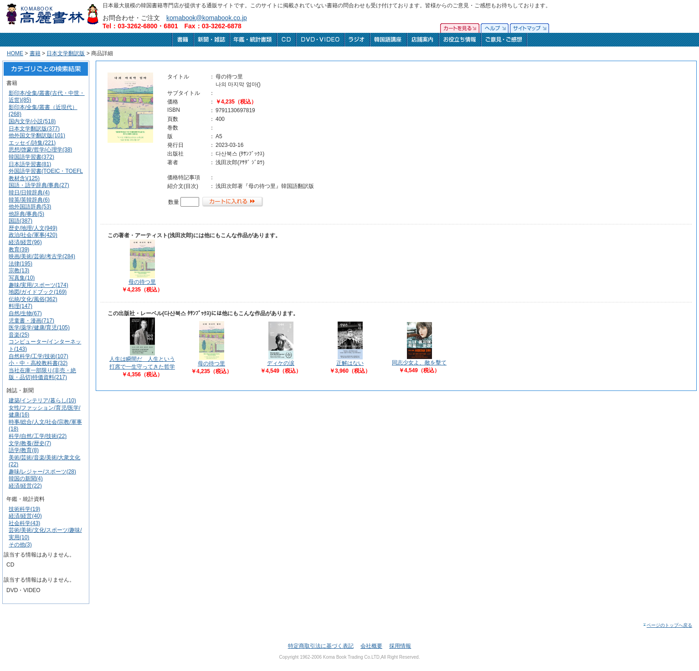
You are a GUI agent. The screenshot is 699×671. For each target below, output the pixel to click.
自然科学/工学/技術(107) (38, 356)
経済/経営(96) (25, 242)
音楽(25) (19, 335)
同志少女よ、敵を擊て (419, 362)
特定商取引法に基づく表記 (321, 646)
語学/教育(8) (24, 450)
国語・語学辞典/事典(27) (39, 185)
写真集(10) (22, 278)
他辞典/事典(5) (26, 214)
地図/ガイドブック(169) (38, 292)
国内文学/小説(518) (32, 121)
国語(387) (20, 221)
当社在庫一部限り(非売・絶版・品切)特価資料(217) (42, 374)
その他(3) (20, 544)
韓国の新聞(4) (26, 478)
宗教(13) (19, 270)
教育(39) (19, 249)
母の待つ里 (142, 282)
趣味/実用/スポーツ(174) (38, 285)
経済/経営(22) (25, 486)
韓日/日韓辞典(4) (29, 192)
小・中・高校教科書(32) (38, 363)
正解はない (350, 363)
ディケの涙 (280, 363)
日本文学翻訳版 (65, 53)
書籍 (35, 53)
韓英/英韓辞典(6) (29, 200)
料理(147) (20, 306)
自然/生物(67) (25, 313)
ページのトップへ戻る (667, 625)
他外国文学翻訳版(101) (37, 135)
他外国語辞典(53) (30, 206)
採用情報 (400, 646)
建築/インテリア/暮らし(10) (42, 400)
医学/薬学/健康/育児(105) (39, 327)
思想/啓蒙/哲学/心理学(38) (40, 149)
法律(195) (20, 263)
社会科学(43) (24, 523)
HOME (15, 53)
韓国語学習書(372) (31, 157)
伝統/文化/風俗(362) (33, 299)
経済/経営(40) (25, 516)
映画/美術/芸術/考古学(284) (42, 256)
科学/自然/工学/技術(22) (38, 436)
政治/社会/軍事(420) (33, 235)
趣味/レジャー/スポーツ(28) (42, 471)
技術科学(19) (24, 509)
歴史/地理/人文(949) (33, 228)
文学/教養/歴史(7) (30, 443)
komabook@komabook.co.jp (206, 17)
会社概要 (371, 646)
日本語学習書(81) (30, 164)
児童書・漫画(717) (31, 320)
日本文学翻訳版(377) (34, 128)
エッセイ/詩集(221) (32, 143)
